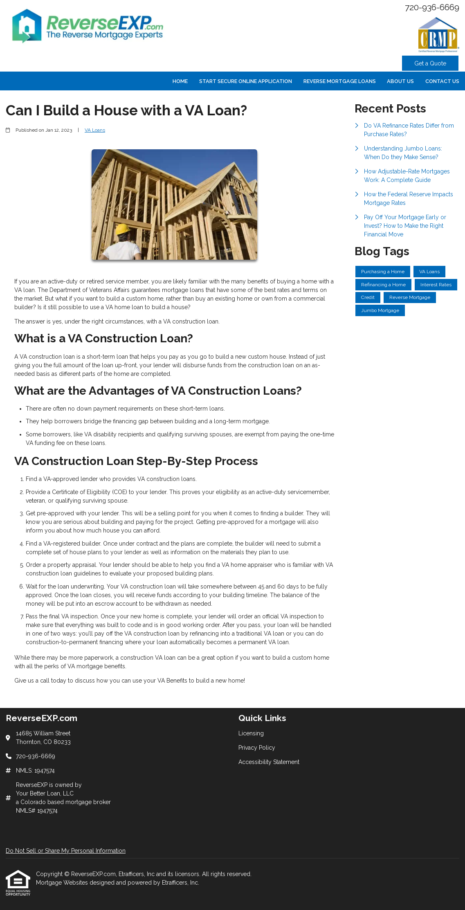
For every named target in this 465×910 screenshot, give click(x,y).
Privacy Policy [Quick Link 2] (256, 747)
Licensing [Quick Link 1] (251, 733)
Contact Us (442, 81)
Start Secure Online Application (245, 81)
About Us (400, 81)
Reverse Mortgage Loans (339, 81)
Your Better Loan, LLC (45, 793)
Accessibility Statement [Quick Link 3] (268, 762)
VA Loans (95, 130)
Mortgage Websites (63, 882)
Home (180, 81)
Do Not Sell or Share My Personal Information (66, 850)
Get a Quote (430, 63)
